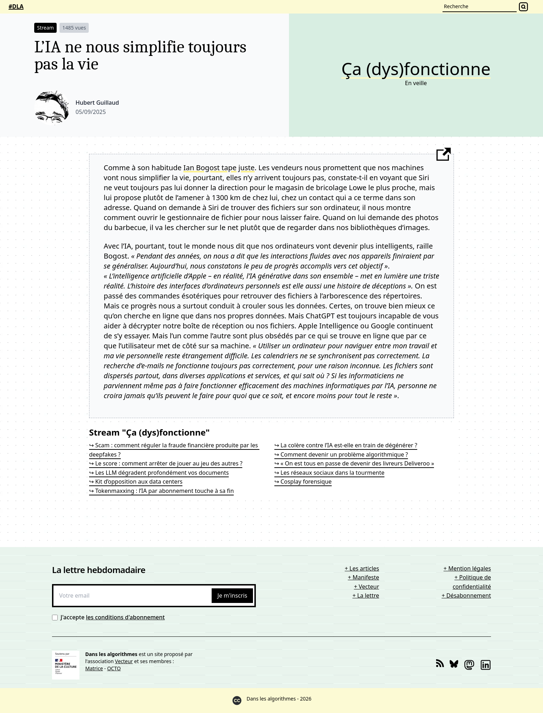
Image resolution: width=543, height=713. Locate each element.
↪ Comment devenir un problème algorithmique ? (341, 454)
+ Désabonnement (466, 595)
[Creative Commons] (237, 700)
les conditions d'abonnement (125, 617)
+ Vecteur (366, 586)
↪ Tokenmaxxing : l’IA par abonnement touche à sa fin (161, 491)
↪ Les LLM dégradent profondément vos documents (159, 473)
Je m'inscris (232, 595)
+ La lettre (365, 595)
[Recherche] (480, 6)
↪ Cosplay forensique (303, 481)
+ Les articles (362, 568)
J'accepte (113, 617)
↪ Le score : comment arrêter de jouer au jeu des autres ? (165, 463)
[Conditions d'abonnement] (55, 617)
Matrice (94, 668)
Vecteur (124, 661)
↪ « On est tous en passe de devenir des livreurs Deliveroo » (354, 463)
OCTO (114, 668)
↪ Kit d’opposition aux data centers (135, 481)
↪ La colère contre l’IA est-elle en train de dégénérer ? (345, 445)
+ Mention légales (467, 568)
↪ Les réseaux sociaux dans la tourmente (329, 473)
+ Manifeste (363, 577)
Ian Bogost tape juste (219, 167)
